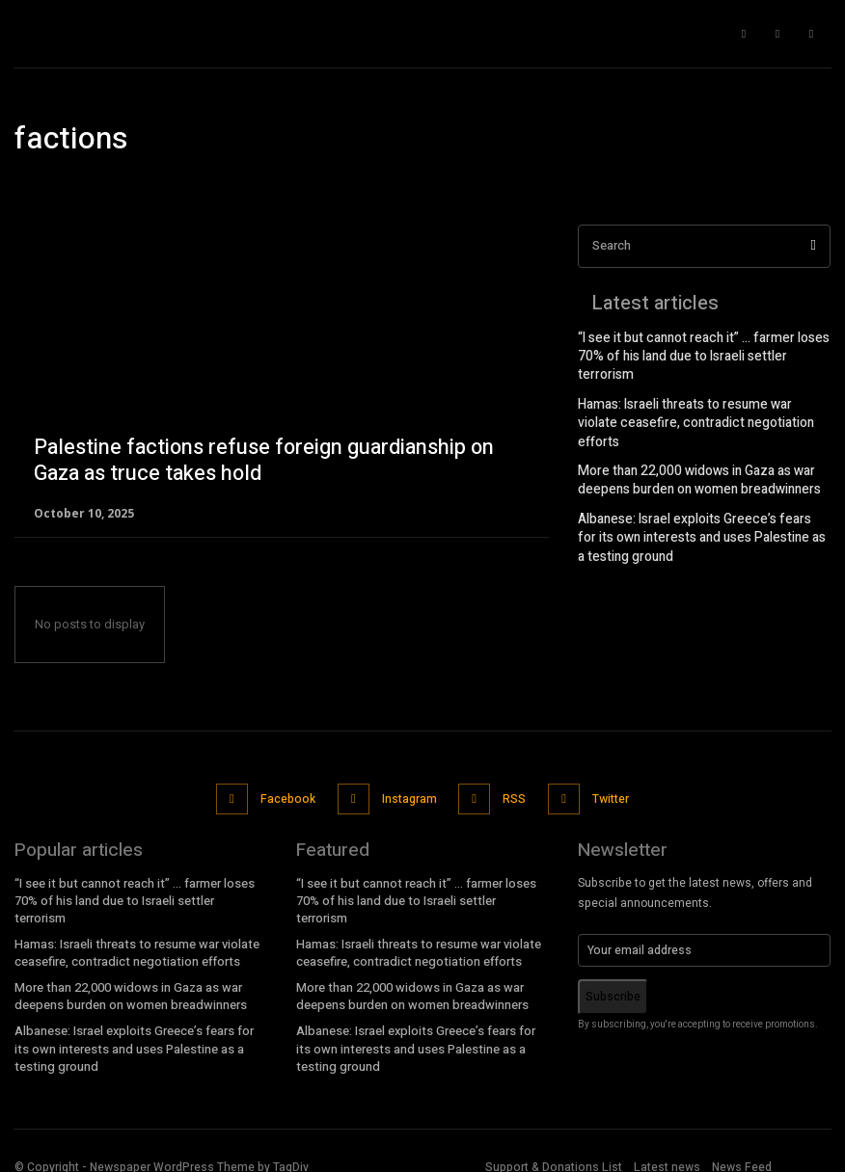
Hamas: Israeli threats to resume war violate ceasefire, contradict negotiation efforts (697, 391)
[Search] (813, 246)
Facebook (288, 795)
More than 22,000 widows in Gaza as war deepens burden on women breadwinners (690, 436)
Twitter (604, 795)
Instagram (407, 795)
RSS (511, 795)
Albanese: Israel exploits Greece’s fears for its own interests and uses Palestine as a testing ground (704, 489)
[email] (704, 942)
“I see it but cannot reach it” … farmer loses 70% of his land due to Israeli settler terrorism (702, 346)
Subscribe (613, 989)
